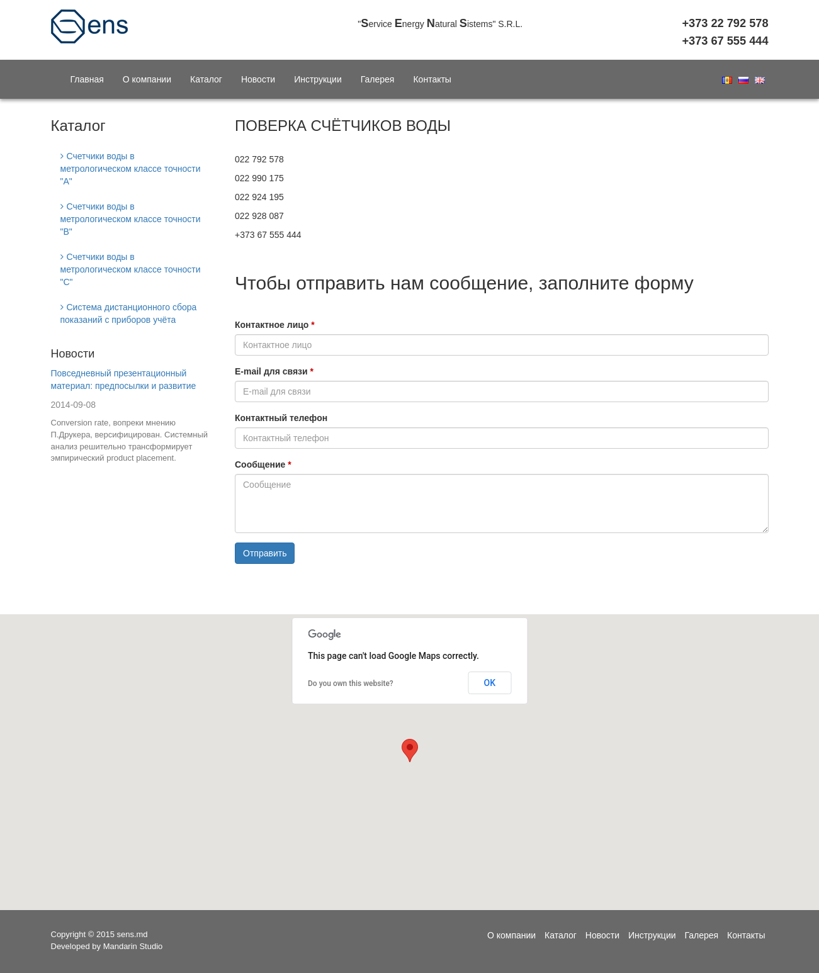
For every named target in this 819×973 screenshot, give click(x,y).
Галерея (378, 79)
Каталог (206, 79)
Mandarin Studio (133, 946)
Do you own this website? (350, 683)
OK (490, 683)
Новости (258, 79)
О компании (147, 79)
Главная (87, 79)
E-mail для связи (271, 371)
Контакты (432, 79)
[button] (410, 750)
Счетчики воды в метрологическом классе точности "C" (130, 269)
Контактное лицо (271, 325)
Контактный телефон (281, 418)
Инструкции (318, 79)
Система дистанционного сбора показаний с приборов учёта (128, 313)
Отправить (264, 553)
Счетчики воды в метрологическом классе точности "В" (130, 219)
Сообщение (260, 464)
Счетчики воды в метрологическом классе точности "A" (130, 168)
